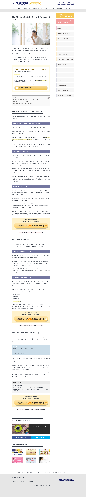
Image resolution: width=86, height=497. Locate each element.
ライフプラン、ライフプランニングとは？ (65, 59)
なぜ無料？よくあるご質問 (62, 54)
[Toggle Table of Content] (47, 97)
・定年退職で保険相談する (62, 85)
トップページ (15, 10)
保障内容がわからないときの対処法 (21, 101)
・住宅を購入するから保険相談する (63, 80)
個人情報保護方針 (29, 472)
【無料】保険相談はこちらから (65, 15)
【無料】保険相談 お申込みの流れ (47, 8)
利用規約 (23, 472)
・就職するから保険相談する (62, 90)
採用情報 (59, 472)
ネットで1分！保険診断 (65, 21)
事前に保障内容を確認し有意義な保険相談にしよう (24, 103)
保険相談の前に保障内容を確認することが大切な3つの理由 (26, 99)
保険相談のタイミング (59, 8)
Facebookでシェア (21, 438)
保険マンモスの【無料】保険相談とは (19, 8)
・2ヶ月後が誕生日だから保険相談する (64, 95)
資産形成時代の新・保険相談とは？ (63, 33)
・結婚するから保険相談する (62, 69)
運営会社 (19, 472)
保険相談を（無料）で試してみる (25, 88)
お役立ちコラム (68, 8)
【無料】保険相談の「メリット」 (63, 49)
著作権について (47, 472)
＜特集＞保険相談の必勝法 (28, 10)
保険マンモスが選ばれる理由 (33, 8)
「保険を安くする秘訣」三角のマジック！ (65, 38)
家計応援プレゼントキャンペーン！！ (64, 28)
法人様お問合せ (65, 472)
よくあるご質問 (54, 472)
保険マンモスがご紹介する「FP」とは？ (64, 43)
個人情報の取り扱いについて (38, 472)
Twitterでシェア (41, 438)
